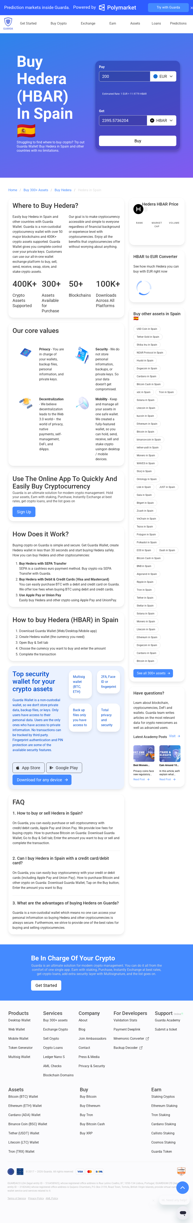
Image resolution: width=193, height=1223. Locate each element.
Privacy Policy (36, 1198)
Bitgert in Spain (145, 502)
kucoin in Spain (145, 415)
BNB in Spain (144, 566)
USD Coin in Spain (147, 328)
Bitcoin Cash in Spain (149, 384)
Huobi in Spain (145, 360)
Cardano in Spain (146, 376)
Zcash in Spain (145, 510)
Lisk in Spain (144, 487)
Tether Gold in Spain (148, 336)
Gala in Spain (144, 495)
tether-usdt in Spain (148, 447)
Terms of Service (17, 1198)
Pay (102, 67)
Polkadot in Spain (147, 542)
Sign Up (24, 511)
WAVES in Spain (146, 463)
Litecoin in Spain (146, 408)
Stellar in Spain (145, 605)
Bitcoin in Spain (145, 431)
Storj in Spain (144, 471)
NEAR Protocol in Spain (150, 352)
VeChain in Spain (146, 518)
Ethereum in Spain (147, 423)
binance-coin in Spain (149, 439)
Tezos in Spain (145, 526)
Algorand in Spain (147, 574)
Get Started (46, 985)
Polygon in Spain (146, 534)
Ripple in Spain (145, 581)
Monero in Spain (146, 455)
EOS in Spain (144, 550)
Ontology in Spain (147, 479)
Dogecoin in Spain (147, 368)
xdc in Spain (143, 392)
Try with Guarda (168, 7)
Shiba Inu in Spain (147, 344)
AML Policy (52, 1198)
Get (101, 111)
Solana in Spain (145, 400)
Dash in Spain (167, 550)
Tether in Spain (145, 597)
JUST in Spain (167, 487)
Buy (137, 140)
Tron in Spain (166, 392)
